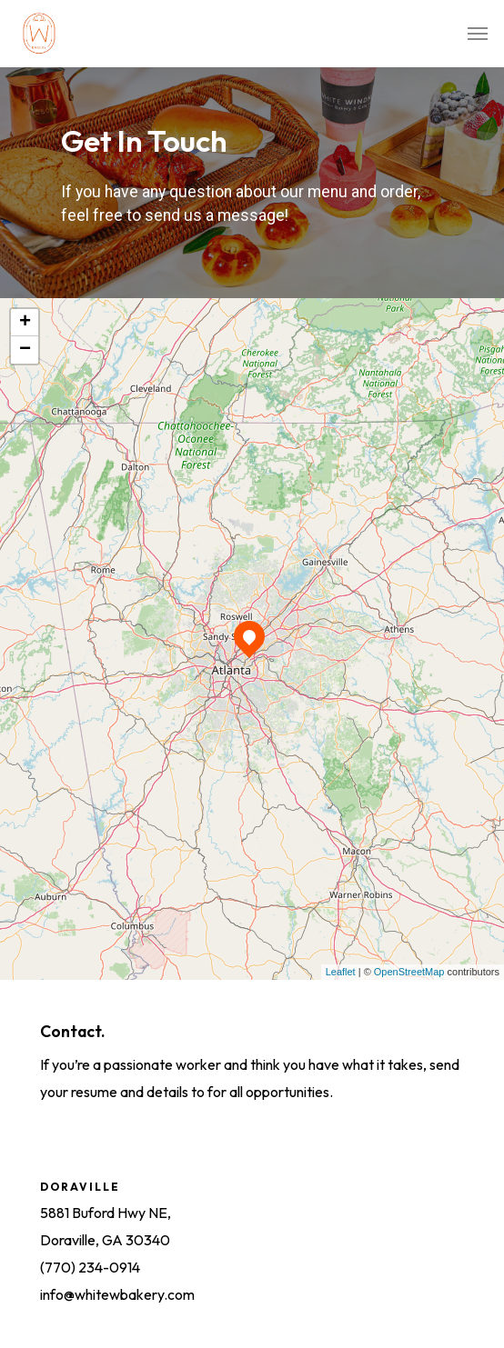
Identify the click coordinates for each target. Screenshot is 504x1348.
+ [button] (25, 322)
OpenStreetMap (409, 971)
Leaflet (341, 971)
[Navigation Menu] (478, 34)
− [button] (25, 350)
